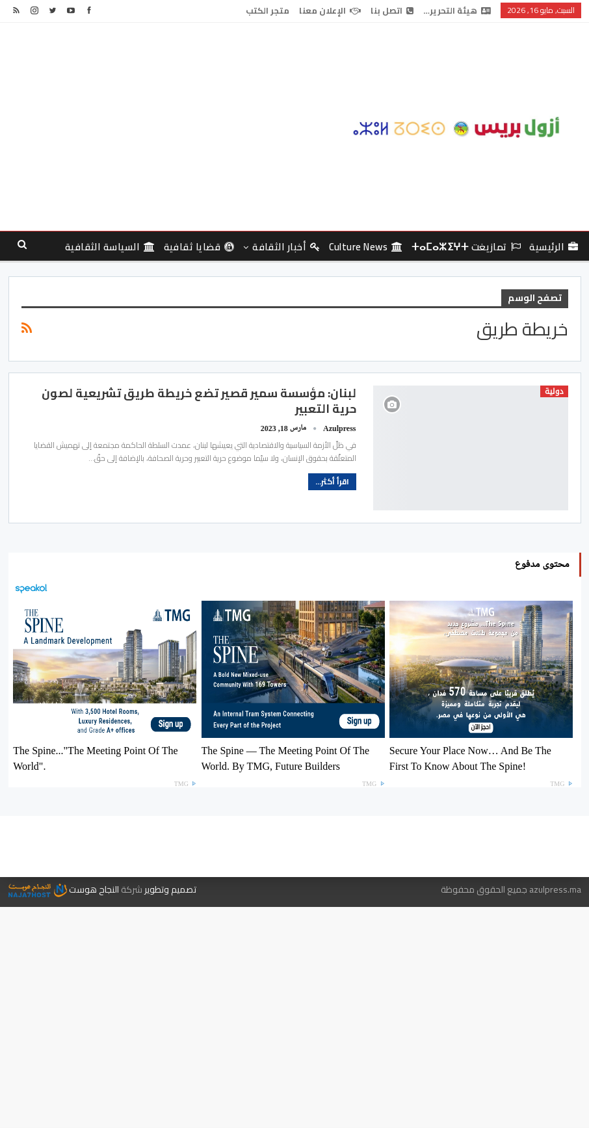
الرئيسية (553, 246)
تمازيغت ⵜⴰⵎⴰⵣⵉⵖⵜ (466, 246)
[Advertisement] (196, 127)
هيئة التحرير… (457, 10)
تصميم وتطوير (170, 889)
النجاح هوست (63, 889)
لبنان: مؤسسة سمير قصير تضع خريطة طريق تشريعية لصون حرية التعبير (199, 400)
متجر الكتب (267, 10)
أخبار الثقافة (286, 246)
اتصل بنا (392, 10)
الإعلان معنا (330, 10)
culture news (366, 246)
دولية (554, 391)
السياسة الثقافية (110, 246)
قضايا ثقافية (199, 246)
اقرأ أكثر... (332, 481)
